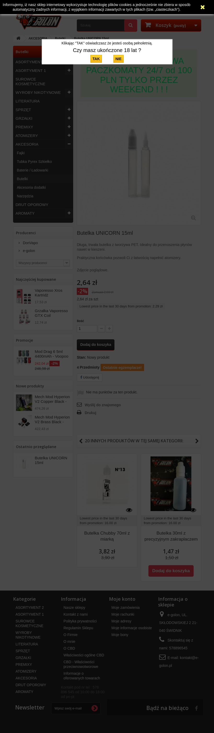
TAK (96, 59)
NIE (118, 59)
